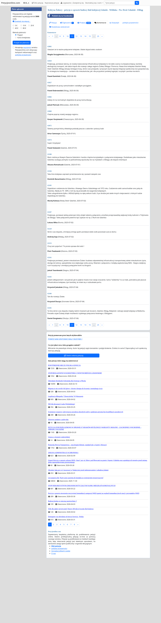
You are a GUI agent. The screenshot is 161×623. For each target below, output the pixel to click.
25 (98, 36)
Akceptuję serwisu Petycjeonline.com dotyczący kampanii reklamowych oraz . (26, 113)
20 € (32, 87)
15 (90, 36)
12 (76, 36)
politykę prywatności (23, 116)
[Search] (119, 3)
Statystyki (114, 23)
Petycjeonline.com (10, 2)
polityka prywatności (130, 23)
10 (67, 36)
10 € (24, 87)
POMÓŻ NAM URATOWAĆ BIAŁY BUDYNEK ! (65, 397)
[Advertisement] (98, 55)
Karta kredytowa (23, 99)
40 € (16, 90)
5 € (16, 87)
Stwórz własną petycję (73, 413)
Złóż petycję (37, 3)
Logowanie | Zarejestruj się (72, 3)
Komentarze (100, 23)
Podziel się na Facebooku (60, 16)
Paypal (20, 96)
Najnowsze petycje (52, 3)
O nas (53, 611)
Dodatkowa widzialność (59, 27)
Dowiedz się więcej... (21, 83)
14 (85, 36)
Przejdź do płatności (21, 104)
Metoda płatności (19, 94)
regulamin (27, 109)
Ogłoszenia (67, 23)
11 (72, 36)
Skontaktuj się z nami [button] (93, 3)
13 (81, 36)
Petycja (53, 23)
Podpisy (84, 23)
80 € (24, 90)
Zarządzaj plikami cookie (60, 608)
